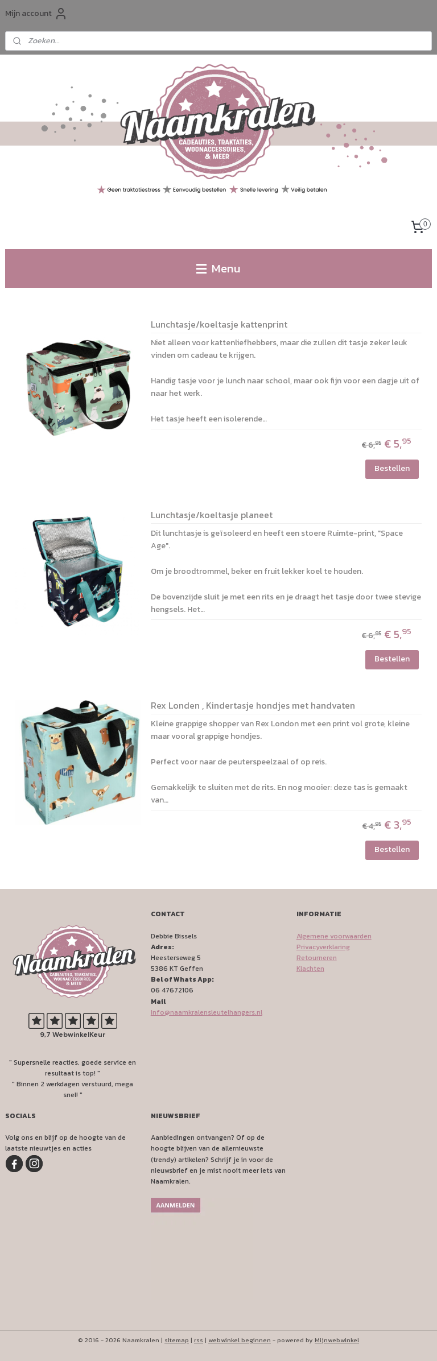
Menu (218, 268)
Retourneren (316, 958)
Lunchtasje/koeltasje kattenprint (219, 326)
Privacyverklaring (323, 947)
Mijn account (36, 13)
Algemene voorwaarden (334, 936)
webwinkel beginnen (239, 1340)
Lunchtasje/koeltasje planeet (212, 516)
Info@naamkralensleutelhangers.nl (206, 1012)
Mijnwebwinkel (337, 1340)
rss (198, 1340)
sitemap (176, 1340)
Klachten (310, 968)
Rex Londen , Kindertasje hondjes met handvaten (253, 707)
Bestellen (392, 468)
